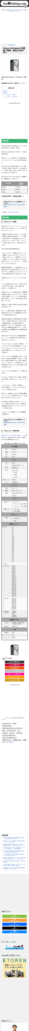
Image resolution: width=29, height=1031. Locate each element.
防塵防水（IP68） (17, 740)
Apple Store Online (13, 212)
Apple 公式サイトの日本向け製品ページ (12, 435)
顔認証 (24, 740)
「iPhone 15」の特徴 (9, 94)
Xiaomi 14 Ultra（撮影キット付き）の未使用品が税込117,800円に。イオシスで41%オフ (14, 858)
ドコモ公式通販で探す (14, 665)
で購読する (14, 916)
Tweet (3, 719)
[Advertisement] (14, 27)
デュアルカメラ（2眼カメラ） (9, 735)
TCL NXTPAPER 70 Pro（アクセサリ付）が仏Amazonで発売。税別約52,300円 (14, 865)
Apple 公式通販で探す (14, 662)
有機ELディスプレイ (7, 740)
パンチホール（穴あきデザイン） (10, 737)
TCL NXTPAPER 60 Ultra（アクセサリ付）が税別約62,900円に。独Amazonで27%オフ (14, 845)
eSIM (4, 730)
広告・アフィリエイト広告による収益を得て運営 (18, 10)
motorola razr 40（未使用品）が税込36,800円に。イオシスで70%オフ (14, 841)
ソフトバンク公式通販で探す (15, 671)
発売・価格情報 (9, 742)
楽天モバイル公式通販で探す (15, 674)
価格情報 (4, 91)
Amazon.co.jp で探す (14, 677)
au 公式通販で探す (14, 668)
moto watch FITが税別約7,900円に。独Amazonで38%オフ (14, 861)
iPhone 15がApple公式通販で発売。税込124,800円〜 (14, 50)
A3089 (14, 723)
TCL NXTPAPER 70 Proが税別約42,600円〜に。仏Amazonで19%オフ (13, 855)
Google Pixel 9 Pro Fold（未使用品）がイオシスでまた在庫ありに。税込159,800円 (14, 848)
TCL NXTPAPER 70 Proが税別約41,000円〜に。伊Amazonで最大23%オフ (13, 838)
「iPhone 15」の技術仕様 (10, 96)
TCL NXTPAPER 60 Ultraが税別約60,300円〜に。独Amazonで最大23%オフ (14, 851)
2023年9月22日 (11, 45)
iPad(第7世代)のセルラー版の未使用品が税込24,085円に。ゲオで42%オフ (14, 868)
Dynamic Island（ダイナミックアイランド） (12, 728)
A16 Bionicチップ (7, 723)
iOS (19, 730)
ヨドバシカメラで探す (14, 680)
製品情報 (4, 92)
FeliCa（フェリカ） (11, 730)
